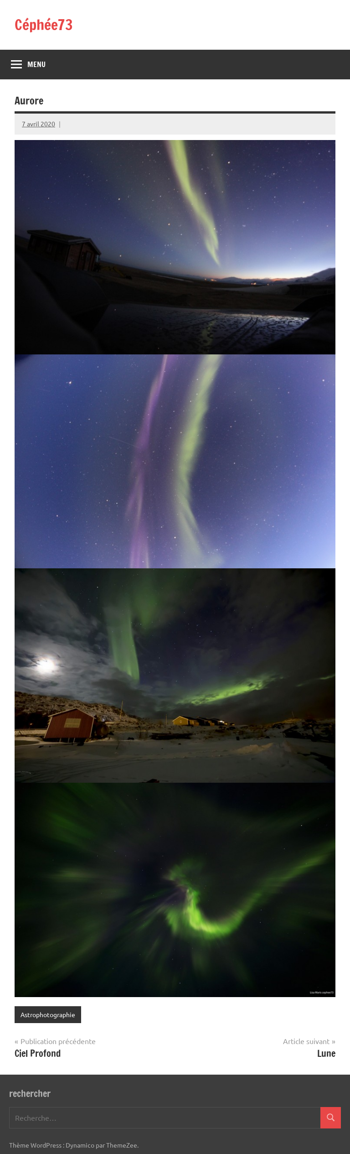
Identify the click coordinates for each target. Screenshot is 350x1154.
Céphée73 (44, 24)
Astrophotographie (48, 1014)
